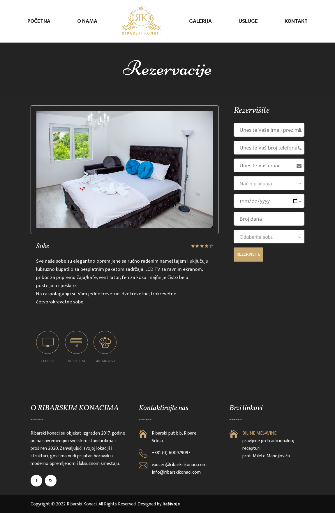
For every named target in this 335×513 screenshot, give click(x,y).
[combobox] (269, 183)
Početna (38, 21)
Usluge (248, 21)
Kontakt (296, 21)
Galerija (200, 21)
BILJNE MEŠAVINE (259, 433)
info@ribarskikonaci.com (176, 472)
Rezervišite (248, 254)
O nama (87, 21)
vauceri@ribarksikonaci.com (179, 465)
